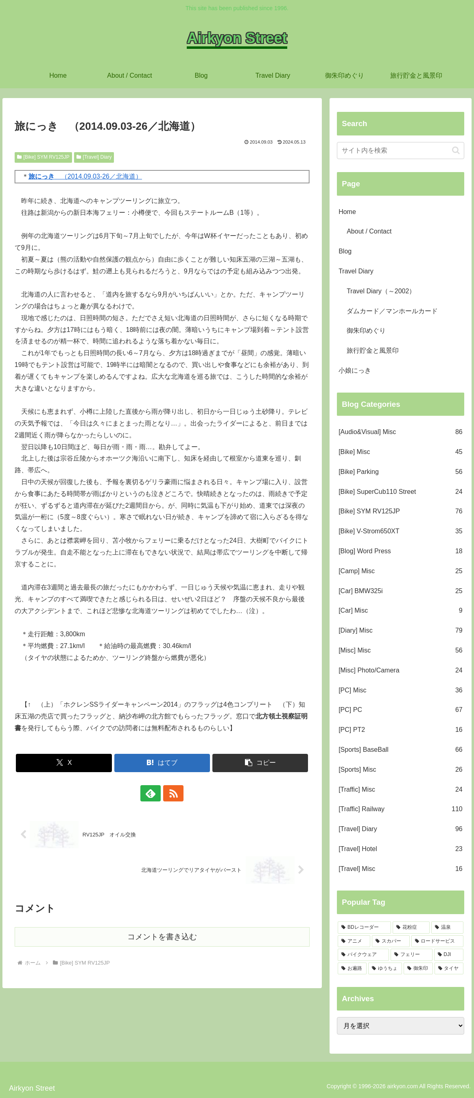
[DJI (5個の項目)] (448, 955)
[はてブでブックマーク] (162, 763)
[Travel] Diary (94, 157)
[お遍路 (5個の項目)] (352, 969)
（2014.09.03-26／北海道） (85, 176)
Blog (345, 251)
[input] (400, 150)
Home (347, 211)
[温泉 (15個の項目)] (447, 927)
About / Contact (369, 231)
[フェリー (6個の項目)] (411, 955)
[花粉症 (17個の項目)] (411, 927)
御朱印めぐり (366, 330)
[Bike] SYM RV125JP (43, 157)
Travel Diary (356, 271)
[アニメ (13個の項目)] (354, 941)
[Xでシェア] (64, 763)
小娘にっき (355, 370)
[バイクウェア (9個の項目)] (363, 955)
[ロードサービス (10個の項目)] (437, 941)
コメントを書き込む (162, 936)
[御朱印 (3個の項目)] (418, 969)
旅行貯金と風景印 (373, 350)
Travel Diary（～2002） (381, 291)
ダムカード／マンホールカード (392, 311)
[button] (260, 763)
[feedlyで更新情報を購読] (152, 793)
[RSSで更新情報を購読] (171, 793)
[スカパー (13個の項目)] (390, 941)
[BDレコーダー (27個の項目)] (364, 927)
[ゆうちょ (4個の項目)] (385, 969)
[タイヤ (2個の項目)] (449, 969)
